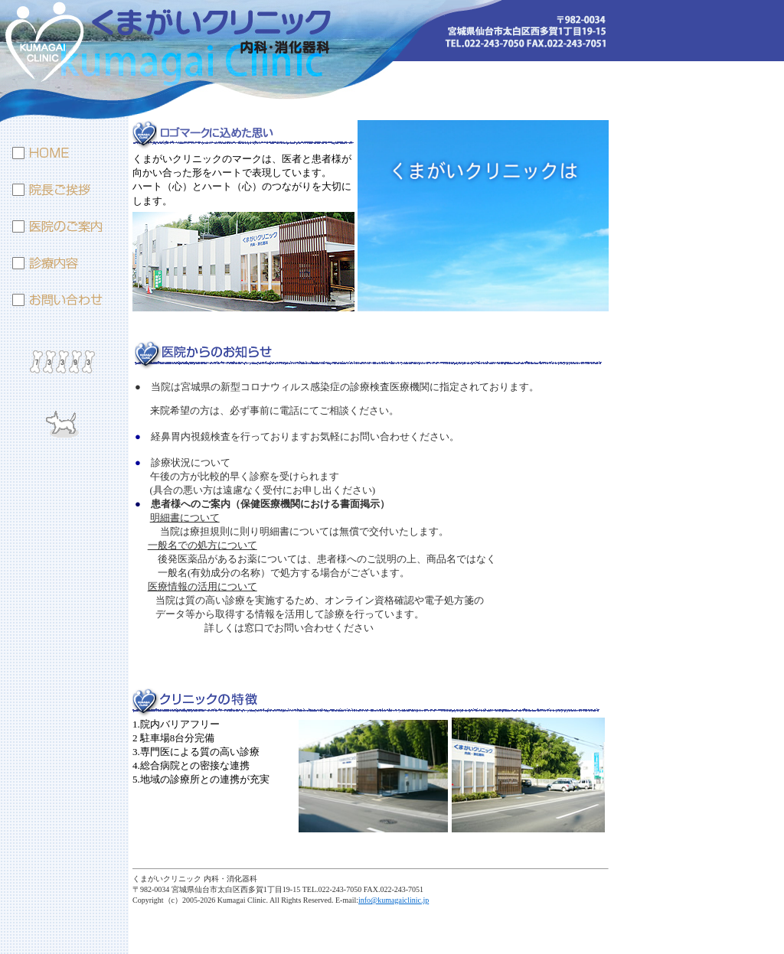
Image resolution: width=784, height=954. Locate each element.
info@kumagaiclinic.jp (393, 900)
